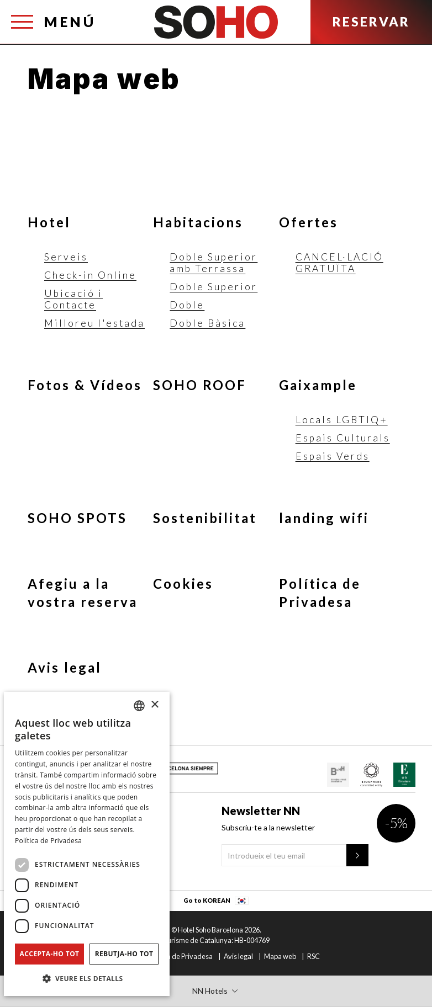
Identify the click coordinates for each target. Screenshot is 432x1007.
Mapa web (280, 956)
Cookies (183, 584)
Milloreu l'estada (94, 323)
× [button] (154, 705)
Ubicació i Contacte (73, 299)
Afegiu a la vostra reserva (83, 593)
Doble (187, 305)
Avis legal (65, 667)
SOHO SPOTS (77, 518)
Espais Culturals (343, 438)
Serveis (66, 257)
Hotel (49, 222)
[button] (87, 978)
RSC (313, 956)
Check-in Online (90, 275)
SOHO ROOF (199, 385)
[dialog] (87, 844)
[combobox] (139, 705)
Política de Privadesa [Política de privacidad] (48, 840)
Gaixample (318, 385)
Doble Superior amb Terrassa (213, 262)
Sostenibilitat (205, 518)
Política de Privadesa (320, 593)
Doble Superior (213, 286)
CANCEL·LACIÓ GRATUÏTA (339, 262)
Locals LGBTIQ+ (342, 419)
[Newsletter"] (357, 855)
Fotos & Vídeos (85, 385)
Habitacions (198, 222)
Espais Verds (333, 456)
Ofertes (308, 222)
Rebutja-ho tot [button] (124, 953)
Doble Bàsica (207, 323)
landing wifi (324, 518)
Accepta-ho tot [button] (50, 953)
